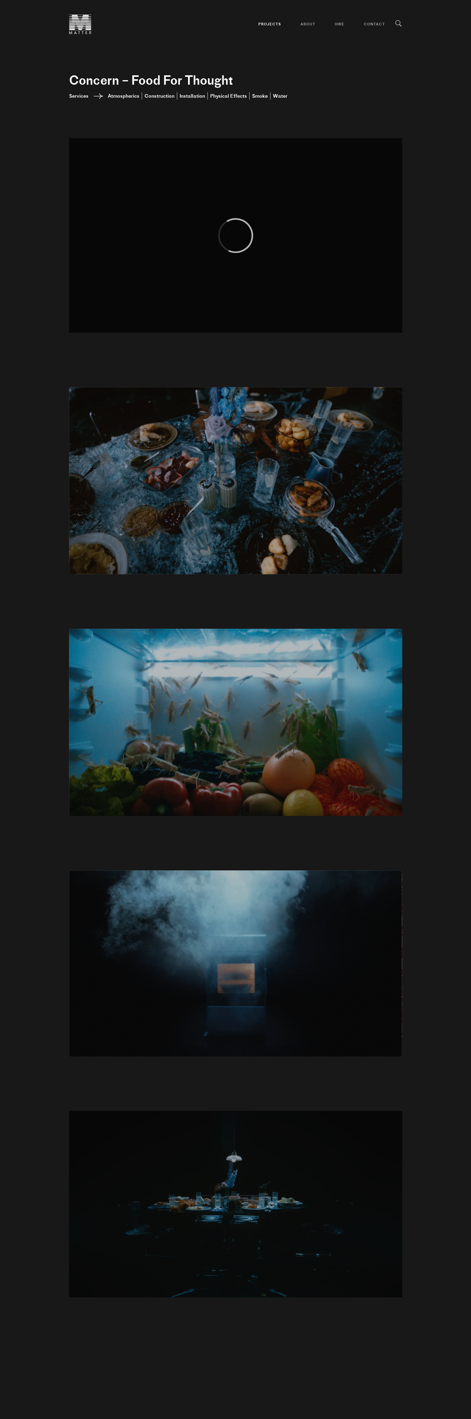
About (307, 24)
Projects (269, 24)
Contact (374, 24)
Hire (339, 24)
